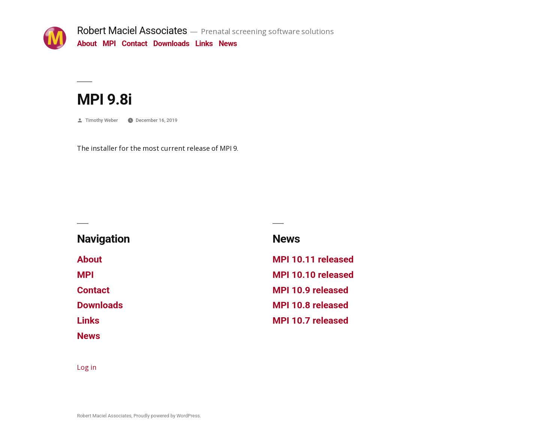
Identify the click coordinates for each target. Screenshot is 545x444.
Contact (134, 43)
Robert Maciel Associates (132, 31)
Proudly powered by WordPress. (167, 415)
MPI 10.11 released (313, 259)
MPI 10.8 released (310, 305)
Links (204, 43)
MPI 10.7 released (310, 320)
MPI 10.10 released (313, 274)
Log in (86, 367)
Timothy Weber (101, 120)
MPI (109, 43)
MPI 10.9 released (310, 290)
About (87, 43)
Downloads (171, 43)
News (228, 43)
